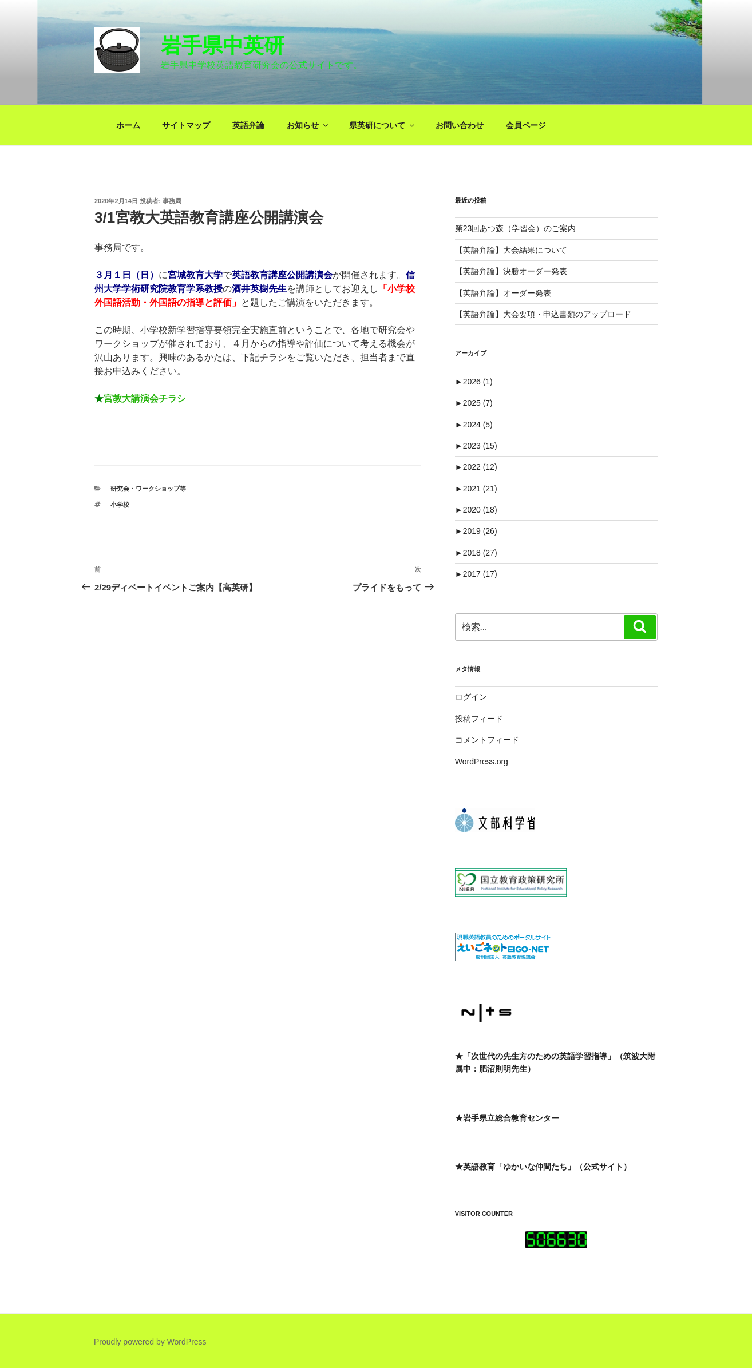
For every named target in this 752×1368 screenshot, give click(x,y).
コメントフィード (487, 739)
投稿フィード (479, 718)
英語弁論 (248, 125)
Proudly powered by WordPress (150, 1341)
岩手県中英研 (222, 45)
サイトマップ (186, 125)
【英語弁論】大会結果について (511, 250)
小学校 (119, 504)
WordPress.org (481, 761)
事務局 (172, 200)
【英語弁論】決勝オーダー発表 (511, 271)
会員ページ (526, 125)
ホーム (128, 125)
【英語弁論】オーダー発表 (503, 293)
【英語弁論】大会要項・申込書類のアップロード (543, 314)
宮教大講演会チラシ (145, 398)
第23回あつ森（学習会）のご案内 (515, 228)
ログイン (471, 696)
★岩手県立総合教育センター (507, 1118)
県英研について (382, 125)
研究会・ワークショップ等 (148, 488)
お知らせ (308, 125)
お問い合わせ (460, 125)
